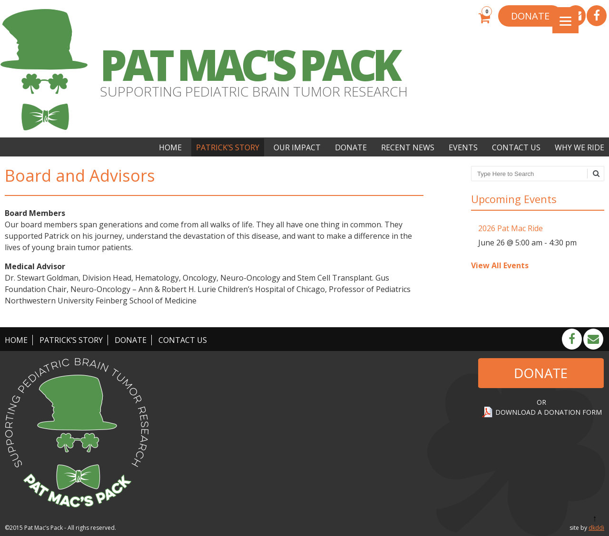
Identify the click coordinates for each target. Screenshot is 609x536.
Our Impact (297, 147)
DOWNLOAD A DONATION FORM (548, 412)
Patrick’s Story (227, 147)
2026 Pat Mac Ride (510, 228)
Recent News (407, 147)
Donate (351, 147)
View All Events (500, 265)
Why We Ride (579, 147)
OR (541, 402)
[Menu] (565, 20)
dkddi (596, 528)
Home (170, 147)
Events (463, 147)
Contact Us (516, 147)
